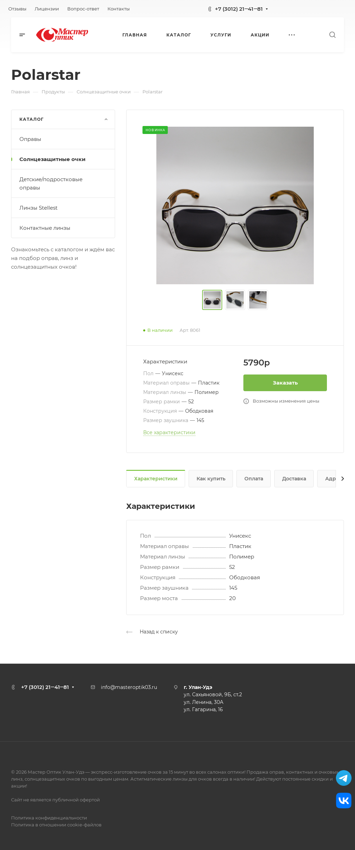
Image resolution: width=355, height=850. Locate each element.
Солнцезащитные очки (52, 159)
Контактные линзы (44, 228)
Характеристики (156, 479)
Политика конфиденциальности (49, 817)
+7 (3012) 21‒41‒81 (239, 9)
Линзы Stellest (38, 207)
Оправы (30, 139)
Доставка (294, 479)
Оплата (253, 479)
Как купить (211, 479)
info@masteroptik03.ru (129, 687)
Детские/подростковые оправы (51, 183)
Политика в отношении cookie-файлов (56, 824)
